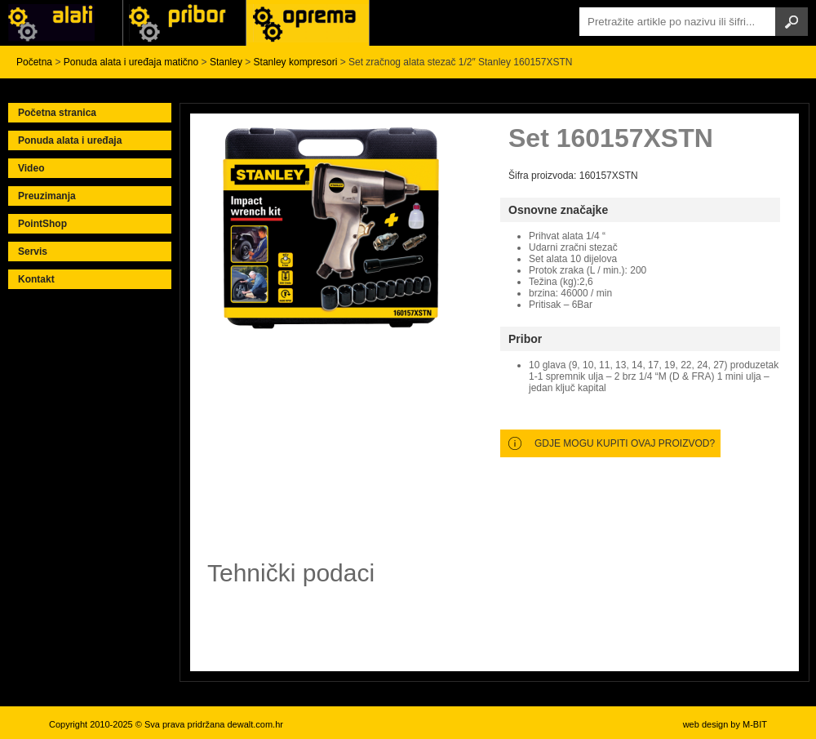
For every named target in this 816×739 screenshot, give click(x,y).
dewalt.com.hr (254, 724)
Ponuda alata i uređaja (70, 140)
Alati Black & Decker (184, 23)
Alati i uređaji (61, 23)
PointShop (42, 223)
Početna (34, 62)
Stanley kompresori (296, 62)
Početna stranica (57, 112)
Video (31, 168)
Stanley (226, 62)
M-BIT (755, 724)
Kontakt (36, 279)
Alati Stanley (307, 23)
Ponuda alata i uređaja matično (131, 62)
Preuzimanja (47, 196)
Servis (32, 251)
